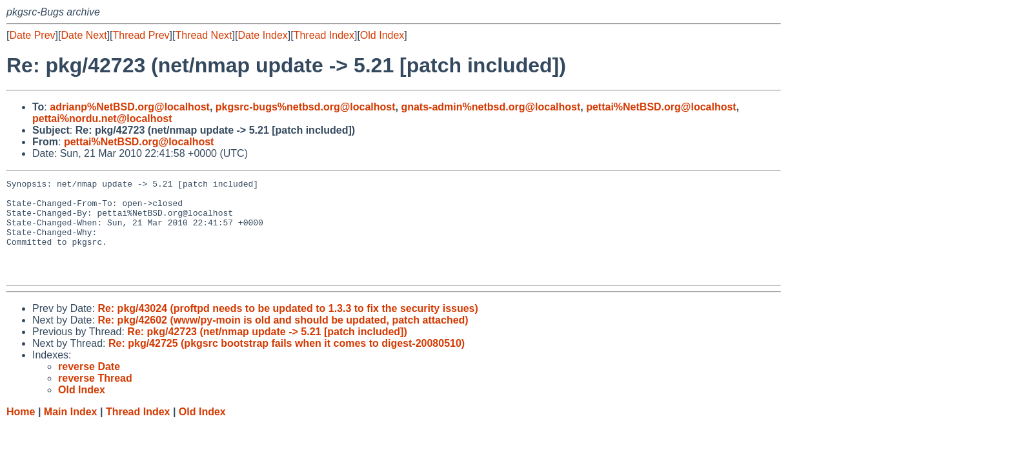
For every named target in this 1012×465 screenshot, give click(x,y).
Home (20, 431)
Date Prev (32, 35)
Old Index (382, 35)
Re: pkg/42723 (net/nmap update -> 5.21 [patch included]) (267, 351)
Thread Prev (141, 35)
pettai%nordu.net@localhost (102, 118)
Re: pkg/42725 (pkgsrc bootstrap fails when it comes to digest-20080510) (286, 362)
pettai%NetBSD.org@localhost (661, 106)
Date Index (262, 35)
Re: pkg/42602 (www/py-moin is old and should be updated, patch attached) (282, 339)
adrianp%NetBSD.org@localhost (130, 106)
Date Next (83, 35)
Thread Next (203, 35)
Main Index (70, 431)
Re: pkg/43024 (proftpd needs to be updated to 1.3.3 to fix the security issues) (287, 327)
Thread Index (324, 35)
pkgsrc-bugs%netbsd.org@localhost (306, 106)
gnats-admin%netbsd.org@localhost (490, 106)
